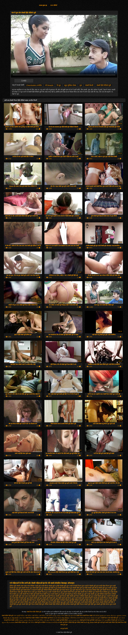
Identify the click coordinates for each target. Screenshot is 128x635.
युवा (81, 85)
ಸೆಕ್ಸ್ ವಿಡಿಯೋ (65, 618)
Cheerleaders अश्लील (34, 85)
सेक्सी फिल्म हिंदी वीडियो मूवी (34, 612)
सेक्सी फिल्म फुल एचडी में (45, 592)
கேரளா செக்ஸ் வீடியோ (26, 620)
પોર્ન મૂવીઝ (98, 618)
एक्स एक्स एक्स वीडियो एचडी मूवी (30, 586)
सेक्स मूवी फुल (64, 624)
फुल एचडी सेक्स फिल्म (102, 586)
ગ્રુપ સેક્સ (121, 618)
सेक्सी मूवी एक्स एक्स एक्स (23, 596)
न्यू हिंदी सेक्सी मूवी (60, 586)
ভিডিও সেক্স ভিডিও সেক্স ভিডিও (30, 615)
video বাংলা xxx (102, 620)
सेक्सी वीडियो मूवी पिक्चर (91, 602)
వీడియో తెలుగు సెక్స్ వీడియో (11, 618)
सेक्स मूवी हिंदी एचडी (92, 620)
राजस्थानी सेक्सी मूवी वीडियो (39, 590)
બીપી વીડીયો (96, 615)
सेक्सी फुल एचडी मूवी (60, 594)
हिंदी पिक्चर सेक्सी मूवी (83, 604)
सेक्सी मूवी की (83, 620)
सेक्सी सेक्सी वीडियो (110, 622)
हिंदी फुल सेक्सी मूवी (97, 604)
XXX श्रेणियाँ (53, 5)
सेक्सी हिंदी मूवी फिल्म (28, 604)
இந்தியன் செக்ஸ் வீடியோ (108, 615)
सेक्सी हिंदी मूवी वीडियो (42, 604)
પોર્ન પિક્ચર (121, 620)
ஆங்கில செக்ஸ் (121, 615)
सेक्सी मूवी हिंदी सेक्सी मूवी (87, 600)
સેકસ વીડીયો (90, 618)
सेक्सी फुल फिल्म (72, 594)
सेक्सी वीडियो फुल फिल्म (45, 602)
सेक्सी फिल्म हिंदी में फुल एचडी (45, 594)
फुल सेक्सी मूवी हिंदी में (48, 588)
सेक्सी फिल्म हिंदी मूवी (29, 594)
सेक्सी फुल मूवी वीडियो (97, 594)
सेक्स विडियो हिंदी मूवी (95, 590)
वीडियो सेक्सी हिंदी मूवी (55, 590)
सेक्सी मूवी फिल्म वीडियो (77, 596)
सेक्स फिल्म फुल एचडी (82, 590)
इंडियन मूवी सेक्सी (15, 586)
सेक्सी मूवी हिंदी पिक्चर (29, 600)
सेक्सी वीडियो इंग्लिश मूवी (21, 622)
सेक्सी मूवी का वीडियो (40, 622)
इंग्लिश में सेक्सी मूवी (112, 620)
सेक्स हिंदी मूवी (114, 618)
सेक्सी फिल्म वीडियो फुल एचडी (105, 592)
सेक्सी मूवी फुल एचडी (91, 596)
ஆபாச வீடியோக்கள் (8, 622)
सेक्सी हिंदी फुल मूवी (15, 604)
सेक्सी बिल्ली (89, 85)
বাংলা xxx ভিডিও (38, 620)
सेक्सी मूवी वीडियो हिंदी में (85, 598)
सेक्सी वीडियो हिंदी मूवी (7, 615)
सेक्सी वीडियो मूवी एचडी (77, 602)
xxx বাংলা (73, 615)
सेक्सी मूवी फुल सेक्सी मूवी (41, 598)
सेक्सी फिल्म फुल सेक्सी (60, 592)
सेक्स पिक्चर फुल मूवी (68, 590)
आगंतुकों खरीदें (64, 628)
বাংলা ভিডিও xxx (82, 618)
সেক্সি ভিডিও (73, 618)
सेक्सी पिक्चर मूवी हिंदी (109, 590)
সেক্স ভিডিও (31, 622)
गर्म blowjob (49, 85)
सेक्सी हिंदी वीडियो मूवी (104, 85)
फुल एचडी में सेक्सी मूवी (89, 586)
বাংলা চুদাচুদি (17, 615)
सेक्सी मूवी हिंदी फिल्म (43, 600)
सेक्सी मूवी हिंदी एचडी (16, 600)
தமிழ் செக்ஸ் (57, 615)
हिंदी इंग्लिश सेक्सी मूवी (69, 604)
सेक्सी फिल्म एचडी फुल (30, 592)
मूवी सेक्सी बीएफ (26, 590)
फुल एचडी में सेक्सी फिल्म (74, 586)
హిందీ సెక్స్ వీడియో (89, 622)
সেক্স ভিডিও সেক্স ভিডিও (45, 615)
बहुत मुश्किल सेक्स (70, 85)
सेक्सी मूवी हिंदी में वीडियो (57, 600)
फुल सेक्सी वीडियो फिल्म (62, 588)
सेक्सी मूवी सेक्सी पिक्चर (101, 598)
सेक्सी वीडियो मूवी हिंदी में (107, 602)
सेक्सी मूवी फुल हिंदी (55, 598)
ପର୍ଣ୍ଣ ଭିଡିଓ (22, 618)
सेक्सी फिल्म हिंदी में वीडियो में (33, 618)
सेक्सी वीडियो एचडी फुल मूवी (103, 600)
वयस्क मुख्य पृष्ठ (43, 5)
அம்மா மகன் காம (74, 620)
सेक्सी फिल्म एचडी (106, 618)
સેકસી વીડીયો (57, 618)
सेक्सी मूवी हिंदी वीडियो (72, 600)
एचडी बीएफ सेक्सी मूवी (48, 586)
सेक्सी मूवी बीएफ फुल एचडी (69, 598)
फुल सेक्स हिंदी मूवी (35, 588)
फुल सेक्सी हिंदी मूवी (76, 588)
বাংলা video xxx (66, 615)
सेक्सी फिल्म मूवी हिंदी (73, 592)
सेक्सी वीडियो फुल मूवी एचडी (60, 602)
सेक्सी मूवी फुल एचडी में (104, 596)
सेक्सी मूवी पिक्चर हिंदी (62, 596)
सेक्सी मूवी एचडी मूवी (99, 622)
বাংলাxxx (48, 622)
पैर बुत (59, 85)
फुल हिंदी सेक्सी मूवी (88, 588)
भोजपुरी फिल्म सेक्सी (9, 620)
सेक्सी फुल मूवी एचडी (84, 594)
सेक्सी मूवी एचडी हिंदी (37, 596)
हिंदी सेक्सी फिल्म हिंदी (120, 622)
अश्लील (16, 620)
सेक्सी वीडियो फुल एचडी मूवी (28, 602)
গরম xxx (46, 620)
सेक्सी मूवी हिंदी (113, 598)
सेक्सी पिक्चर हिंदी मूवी (16, 592)
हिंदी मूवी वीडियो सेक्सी (77, 622)
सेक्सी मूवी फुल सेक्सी (26, 598)
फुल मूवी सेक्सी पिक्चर (23, 588)
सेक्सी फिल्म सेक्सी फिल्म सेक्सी (85, 615)
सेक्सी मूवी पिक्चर (50, 596)
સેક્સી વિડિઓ (55, 622)
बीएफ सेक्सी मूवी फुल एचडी (103, 588)
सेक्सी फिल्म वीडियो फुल (88, 592)
